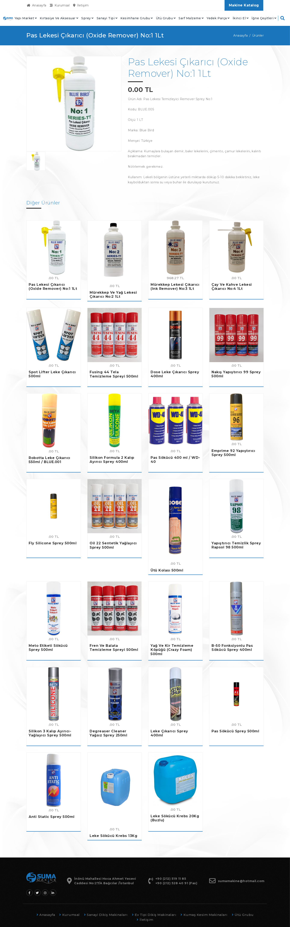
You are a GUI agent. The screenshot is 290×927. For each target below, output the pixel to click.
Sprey (86, 18)
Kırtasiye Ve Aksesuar (57, 18)
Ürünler (258, 35)
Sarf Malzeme (190, 18)
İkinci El (239, 18)
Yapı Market (24, 18)
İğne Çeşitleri (263, 18)
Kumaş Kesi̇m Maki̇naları (204, 915)
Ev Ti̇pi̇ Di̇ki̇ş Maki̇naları (154, 915)
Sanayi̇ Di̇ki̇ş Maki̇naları (106, 915)
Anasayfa (36, 5)
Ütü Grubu (164, 18)
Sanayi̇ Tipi (106, 18)
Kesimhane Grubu (135, 18)
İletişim (81, 5)
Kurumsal (60, 5)
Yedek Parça (217, 18)
